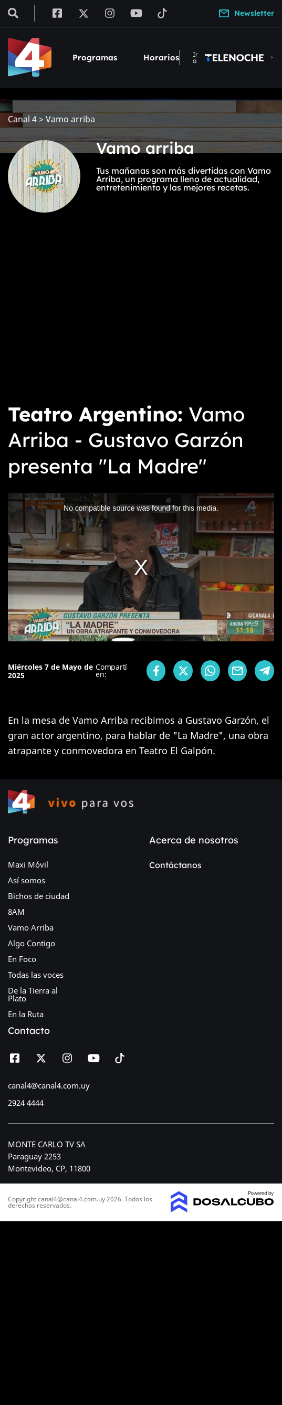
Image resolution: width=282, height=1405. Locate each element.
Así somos (26, 880)
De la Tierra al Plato (33, 994)
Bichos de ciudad (38, 896)
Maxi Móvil (28, 864)
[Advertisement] (141, 314)
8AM (16, 911)
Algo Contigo (31, 943)
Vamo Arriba (31, 927)
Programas (94, 57)
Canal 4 (22, 119)
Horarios (161, 57)
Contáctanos (175, 865)
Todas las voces (36, 974)
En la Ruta (26, 1014)
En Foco (22, 959)
